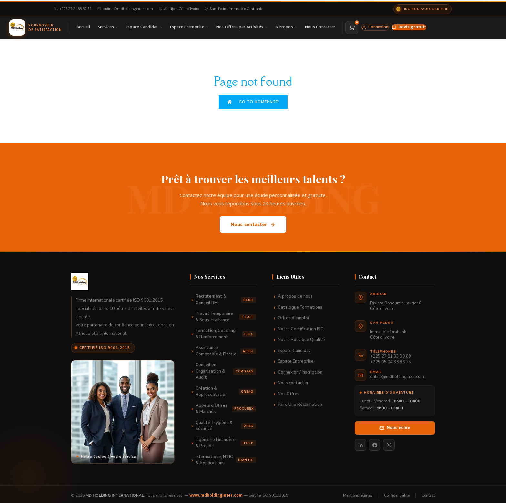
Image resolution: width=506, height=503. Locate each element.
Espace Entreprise (189, 26)
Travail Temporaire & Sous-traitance (226, 314)
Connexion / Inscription (300, 370)
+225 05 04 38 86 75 (390, 360)
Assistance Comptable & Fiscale (226, 349)
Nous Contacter (320, 26)
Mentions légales (357, 492)
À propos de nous (295, 294)
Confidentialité (397, 492)
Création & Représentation (226, 389)
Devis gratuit (409, 26)
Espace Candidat (144, 26)
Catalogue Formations (300, 305)
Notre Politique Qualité (301, 337)
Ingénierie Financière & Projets (226, 440)
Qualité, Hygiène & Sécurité (226, 423)
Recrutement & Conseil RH (226, 297)
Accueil (83, 26)
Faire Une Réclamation (300, 402)
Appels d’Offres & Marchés (226, 406)
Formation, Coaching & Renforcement (226, 331)
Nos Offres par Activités (242, 26)
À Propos (286, 26)
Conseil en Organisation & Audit (226, 369)
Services (108, 26)
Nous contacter (253, 222)
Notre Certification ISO (301, 326)
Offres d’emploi (293, 316)
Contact (428, 492)
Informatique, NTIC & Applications (226, 457)
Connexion (375, 26)
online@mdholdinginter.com (125, 7)
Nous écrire (395, 425)
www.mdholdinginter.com (216, 493)
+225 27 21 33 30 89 (73, 7)
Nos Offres (288, 391)
